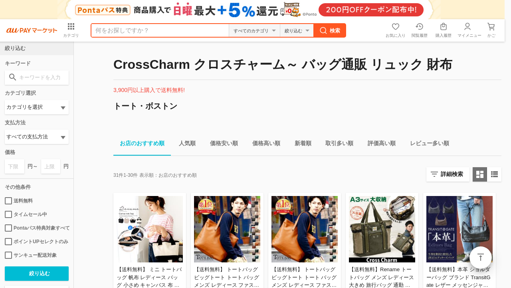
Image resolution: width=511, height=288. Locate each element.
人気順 (184, 144)
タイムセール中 (26, 214)
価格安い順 (221, 144)
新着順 (299, 144)
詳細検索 (452, 174)
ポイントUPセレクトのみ (36, 241)
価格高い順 (263, 144)
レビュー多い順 (426, 144)
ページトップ (480, 257)
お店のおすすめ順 (138, 144)
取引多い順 (336, 144)
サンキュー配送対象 (31, 255)
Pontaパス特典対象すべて (37, 228)
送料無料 (19, 200)
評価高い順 (378, 144)
